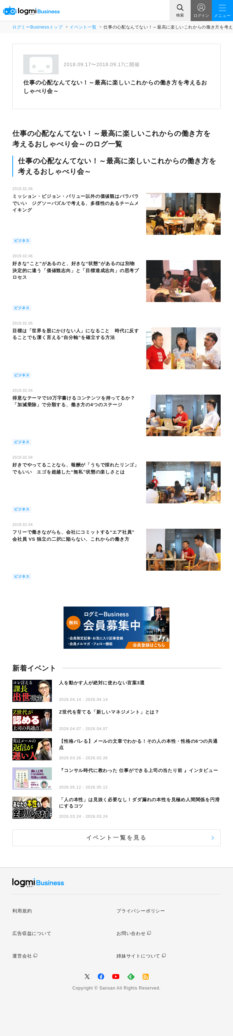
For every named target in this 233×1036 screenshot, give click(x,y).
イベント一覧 (83, 27)
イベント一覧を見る (116, 838)
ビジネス (21, 241)
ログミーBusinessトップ (37, 27)
